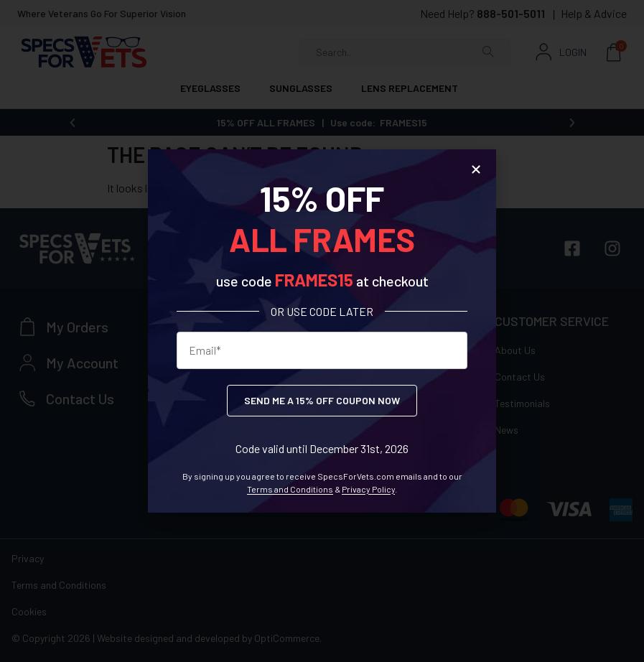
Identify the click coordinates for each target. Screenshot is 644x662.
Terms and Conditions (290, 489)
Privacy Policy (368, 489)
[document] (322, 331)
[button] (476, 169)
